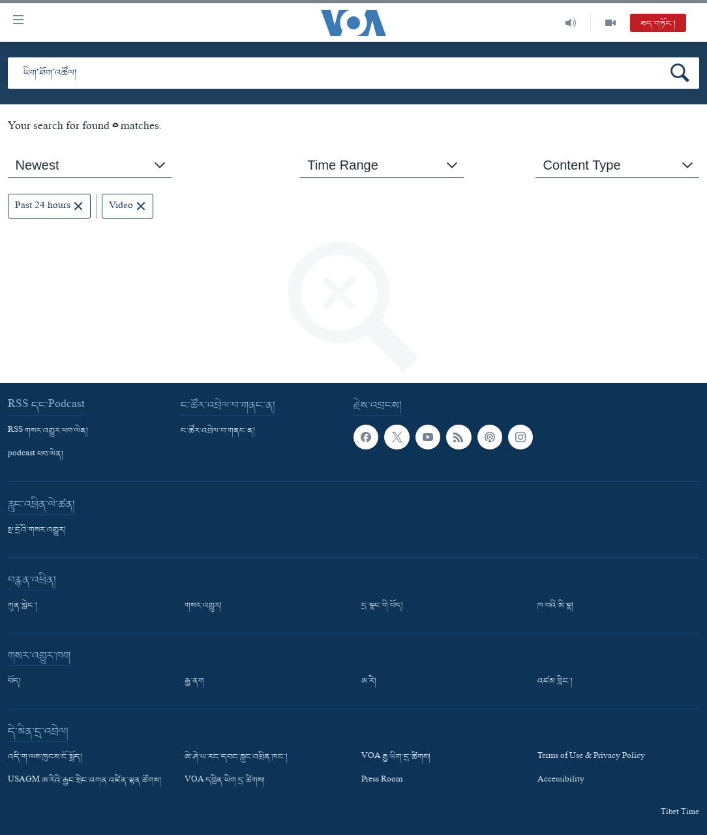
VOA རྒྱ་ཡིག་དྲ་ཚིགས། (395, 757)
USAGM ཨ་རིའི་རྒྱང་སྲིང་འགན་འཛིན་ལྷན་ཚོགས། (84, 781)
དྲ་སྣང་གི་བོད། (382, 606)
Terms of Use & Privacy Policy (591, 757)
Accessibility (560, 781)
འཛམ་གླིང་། (555, 681)
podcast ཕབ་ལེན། (35, 454)
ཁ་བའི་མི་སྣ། (555, 606)
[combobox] (90, 165)
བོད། (14, 681)
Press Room (381, 781)
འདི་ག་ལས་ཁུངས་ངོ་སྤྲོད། (45, 757)
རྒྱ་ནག (194, 681)
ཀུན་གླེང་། (22, 606)
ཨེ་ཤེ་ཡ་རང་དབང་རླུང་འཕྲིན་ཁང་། (236, 757)
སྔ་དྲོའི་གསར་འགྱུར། (37, 530)
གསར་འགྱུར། (203, 606)
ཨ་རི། (368, 681)
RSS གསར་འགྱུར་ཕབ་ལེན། (48, 431)
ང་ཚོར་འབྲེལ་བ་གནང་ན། (218, 431)
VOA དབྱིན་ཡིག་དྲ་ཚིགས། (225, 781)
